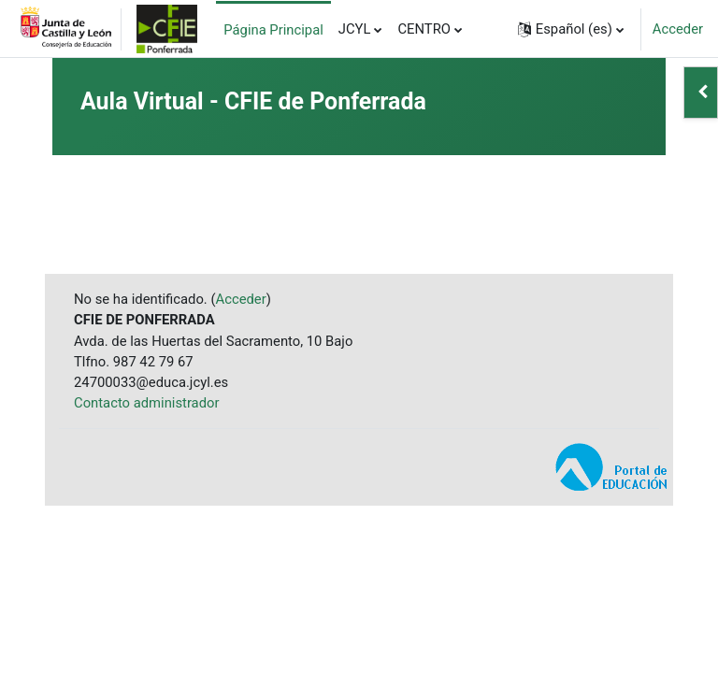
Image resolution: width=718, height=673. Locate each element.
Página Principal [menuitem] (273, 29)
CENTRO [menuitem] (424, 29)
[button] (571, 29)
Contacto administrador (146, 402)
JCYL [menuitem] (354, 29)
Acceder (678, 29)
